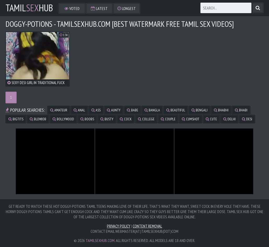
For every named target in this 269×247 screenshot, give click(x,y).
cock (126, 119)
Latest (99, 8)
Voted (72, 8)
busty (106, 119)
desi (247, 119)
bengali (200, 110)
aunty (114, 110)
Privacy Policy (118, 226)
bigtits (15, 119)
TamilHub (29, 8)
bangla (152, 110)
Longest (126, 8)
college (146, 119)
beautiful (175, 110)
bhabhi (221, 110)
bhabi (241, 110)
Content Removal (147, 226)
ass (96, 110)
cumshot (190, 119)
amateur (58, 110)
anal (79, 110)
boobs (87, 119)
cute (211, 119)
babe (132, 110)
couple (168, 119)
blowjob (38, 119)
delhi (229, 119)
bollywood (63, 119)
